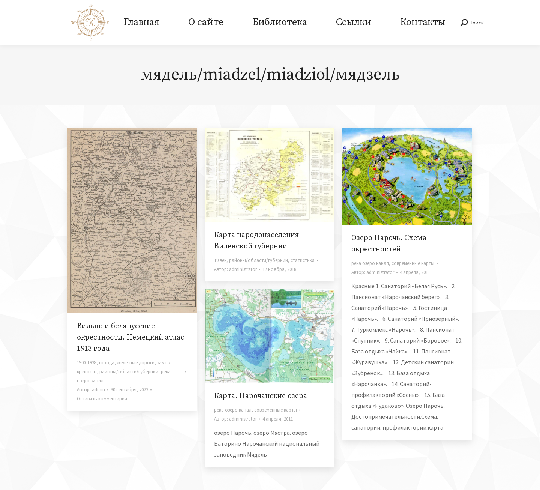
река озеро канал (370, 263)
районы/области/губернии (128, 371)
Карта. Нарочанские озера (260, 396)
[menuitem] (141, 22)
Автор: (91, 389)
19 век (220, 260)
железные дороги (135, 362)
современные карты (413, 263)
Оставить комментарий (102, 398)
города (106, 362)
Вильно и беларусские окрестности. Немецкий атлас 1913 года (130, 337)
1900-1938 (86, 362)
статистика (303, 260)
